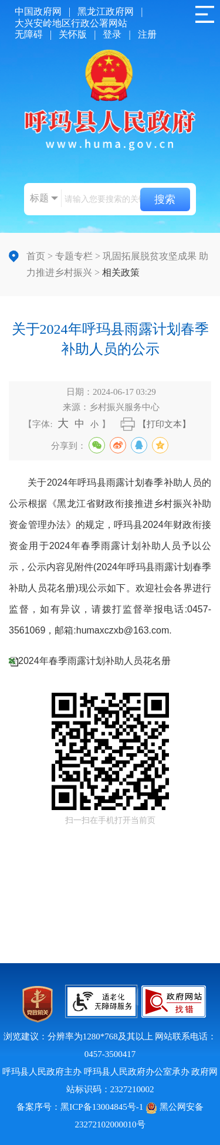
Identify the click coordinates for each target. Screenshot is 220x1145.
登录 (112, 34)
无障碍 (29, 34)
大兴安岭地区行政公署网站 (71, 23)
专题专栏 (74, 256)
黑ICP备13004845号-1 (101, 1107)
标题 (39, 198)
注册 (147, 34)
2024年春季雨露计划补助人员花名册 (94, 661)
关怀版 (73, 34)
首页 (35, 256)
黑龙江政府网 (105, 11)
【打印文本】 (164, 424)
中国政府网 (38, 11)
